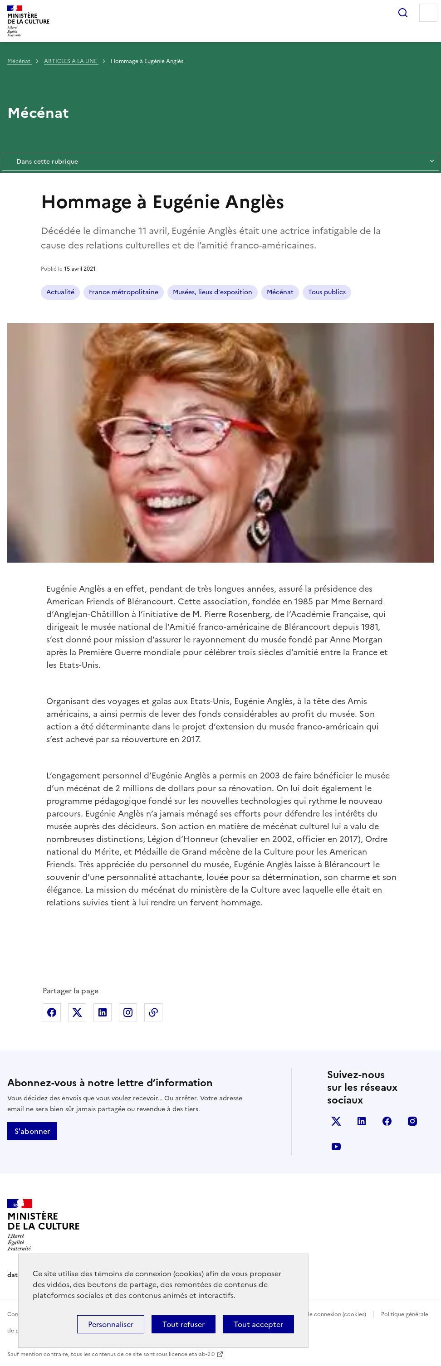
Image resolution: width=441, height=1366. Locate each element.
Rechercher (403, 13)
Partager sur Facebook (52, 1012)
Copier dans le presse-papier (153, 1012)
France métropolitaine (123, 292)
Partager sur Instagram (128, 1012)
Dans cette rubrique (220, 161)
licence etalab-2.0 (192, 1354)
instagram (412, 1121)
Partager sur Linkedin (102, 1012)
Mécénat (19, 61)
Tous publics (327, 292)
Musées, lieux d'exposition (212, 292)
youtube (336, 1147)
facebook (387, 1121)
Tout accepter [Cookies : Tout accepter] (258, 1324)
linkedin (362, 1121)
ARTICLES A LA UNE (71, 61)
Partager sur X (77, 1012)
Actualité (60, 292)
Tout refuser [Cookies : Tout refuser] (183, 1324)
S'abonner (32, 1131)
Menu (428, 13)
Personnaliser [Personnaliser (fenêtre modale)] (110, 1324)
